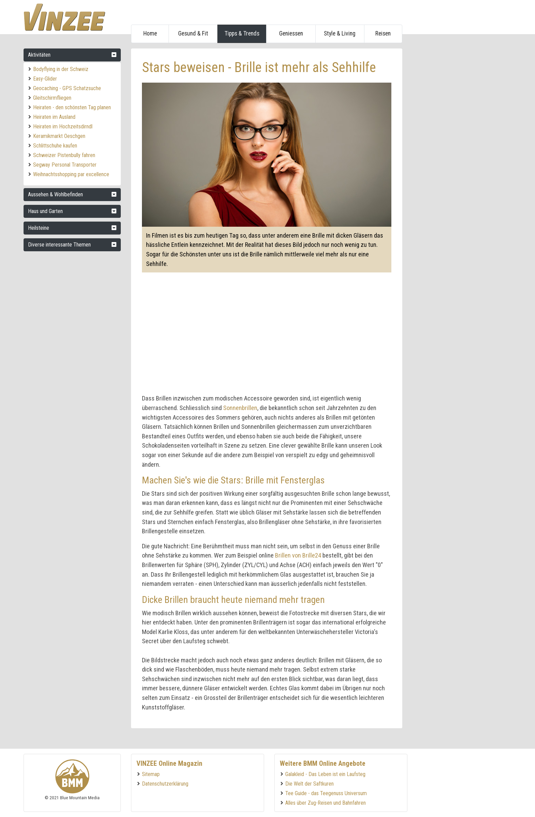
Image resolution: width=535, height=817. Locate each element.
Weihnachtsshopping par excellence (71, 174)
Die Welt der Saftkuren (309, 783)
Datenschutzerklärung (165, 783)
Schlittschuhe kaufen (55, 145)
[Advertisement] (460, 150)
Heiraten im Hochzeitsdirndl (62, 126)
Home (150, 33)
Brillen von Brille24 (298, 555)
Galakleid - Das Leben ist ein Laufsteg (325, 774)
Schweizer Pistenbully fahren (64, 155)
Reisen (383, 33)
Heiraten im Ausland (54, 117)
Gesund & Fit (193, 33)
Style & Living (340, 33)
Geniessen (291, 33)
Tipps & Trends (242, 33)
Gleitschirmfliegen (52, 98)
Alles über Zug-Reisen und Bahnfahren (325, 803)
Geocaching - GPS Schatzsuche (67, 88)
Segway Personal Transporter (65, 164)
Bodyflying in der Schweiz (60, 69)
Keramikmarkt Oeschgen (59, 136)
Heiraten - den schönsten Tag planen (72, 107)
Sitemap (151, 774)
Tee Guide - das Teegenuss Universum (326, 793)
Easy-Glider (45, 78)
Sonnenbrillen (240, 407)
